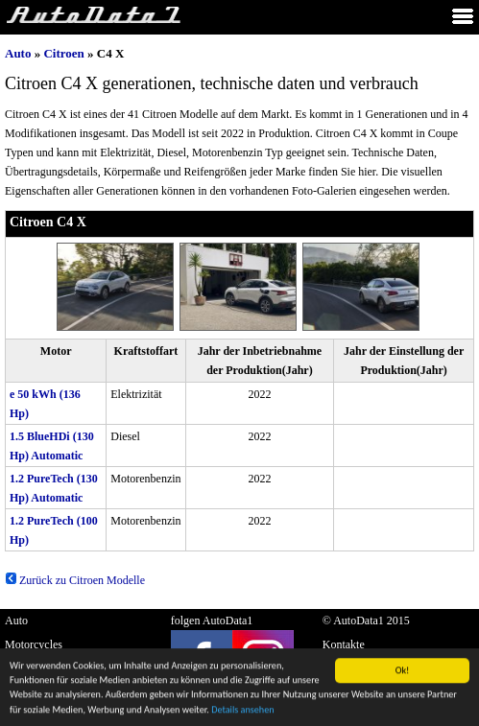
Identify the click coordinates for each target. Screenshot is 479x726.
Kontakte (344, 644)
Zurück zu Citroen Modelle (75, 580)
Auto (18, 53)
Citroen (63, 53)
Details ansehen (242, 712)
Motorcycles (33, 644)
